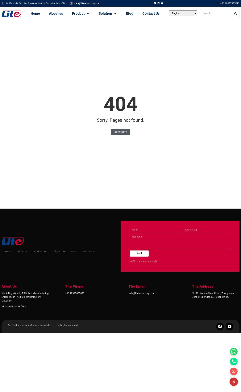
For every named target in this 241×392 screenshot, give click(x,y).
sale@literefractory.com (141, 293)
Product (81, 13)
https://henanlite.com (14, 306)
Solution (108, 13)
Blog (129, 13)
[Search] (235, 13)
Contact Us (151, 13)
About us (56, 13)
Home (35, 13)
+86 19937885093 (74, 293)
